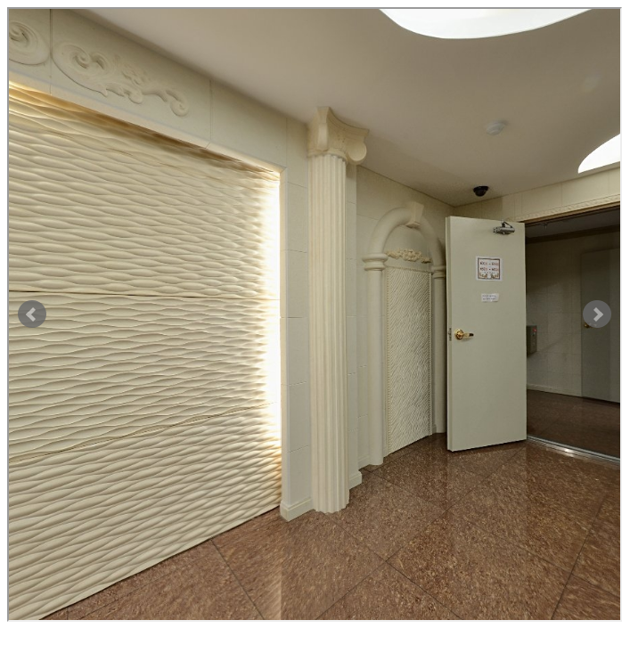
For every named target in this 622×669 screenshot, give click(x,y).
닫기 (21, 644)
